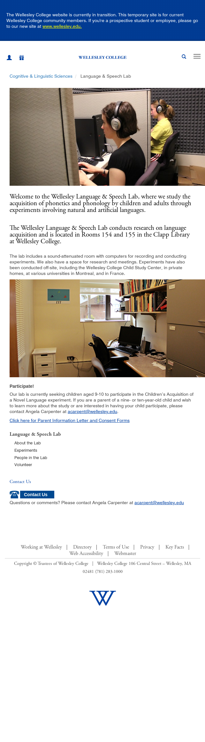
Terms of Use (116, 547)
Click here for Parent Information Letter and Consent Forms (70, 420)
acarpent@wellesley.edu (159, 502)
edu (113, 411)
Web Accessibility (86, 553)
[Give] (18, 59)
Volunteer (23, 464)
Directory (82, 547)
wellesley (99, 411)
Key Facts (174, 547)
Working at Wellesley (41, 547)
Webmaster (125, 553)
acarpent (77, 411)
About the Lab (27, 442)
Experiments (25, 450)
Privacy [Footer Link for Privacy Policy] (147, 547)
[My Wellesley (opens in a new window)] (9, 58)
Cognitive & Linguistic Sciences (41, 76)
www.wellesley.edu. (62, 26)
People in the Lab (30, 457)
